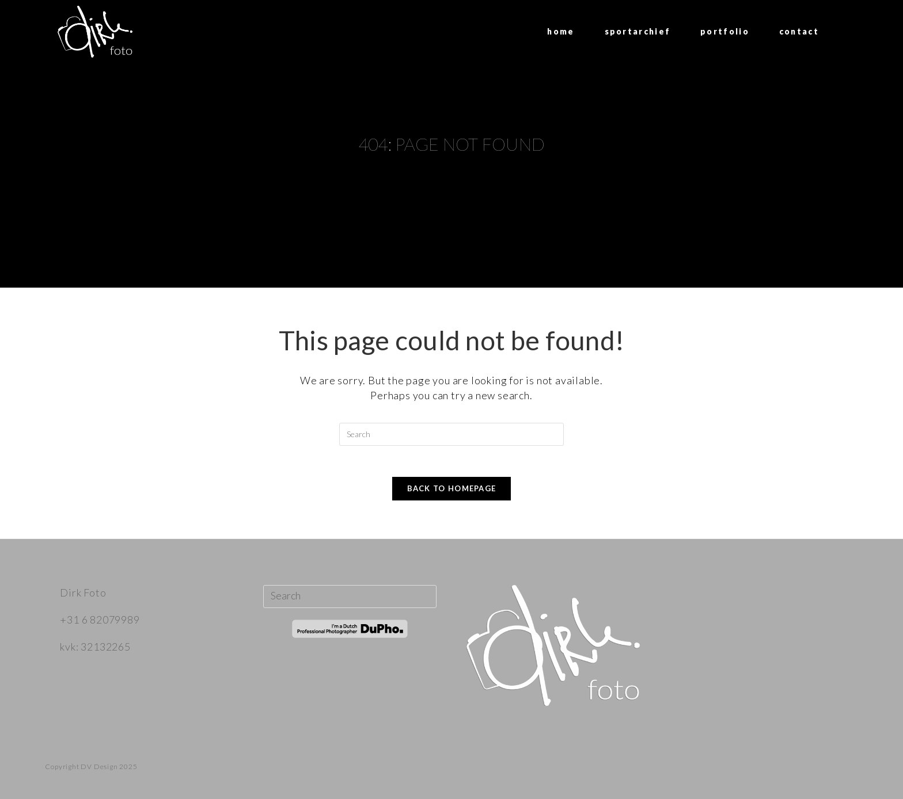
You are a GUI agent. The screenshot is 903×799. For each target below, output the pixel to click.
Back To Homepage (451, 491)
